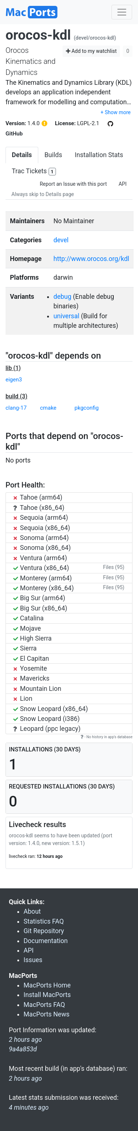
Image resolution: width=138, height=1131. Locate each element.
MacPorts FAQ (44, 1004)
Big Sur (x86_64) (40, 608)
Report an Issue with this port (73, 184)
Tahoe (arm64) (37, 497)
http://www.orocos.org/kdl (91, 258)
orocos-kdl (38, 35)
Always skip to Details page (42, 194)
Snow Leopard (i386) (46, 718)
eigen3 (14, 379)
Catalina (28, 618)
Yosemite (30, 668)
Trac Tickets (34, 171)
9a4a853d (23, 1049)
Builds (53, 155)
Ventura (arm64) (40, 558)
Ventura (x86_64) (41, 568)
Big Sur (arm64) (39, 598)
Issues (33, 960)
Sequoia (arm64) (40, 517)
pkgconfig (87, 408)
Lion (22, 698)
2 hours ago (25, 1078)
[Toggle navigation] (122, 12)
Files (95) (113, 567)
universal (66, 316)
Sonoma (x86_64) (42, 547)
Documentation (46, 941)
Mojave (27, 628)
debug (62, 296)
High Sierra (32, 638)
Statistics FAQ (44, 921)
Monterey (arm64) (42, 578)
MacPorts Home (47, 985)
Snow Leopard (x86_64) (50, 709)
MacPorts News (47, 1014)
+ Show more (115, 112)
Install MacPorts (47, 994)
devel (60, 240)
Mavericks (31, 678)
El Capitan (31, 658)
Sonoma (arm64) (41, 537)
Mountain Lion (37, 688)
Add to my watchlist (91, 51)
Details (22, 155)
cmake (48, 408)
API (122, 184)
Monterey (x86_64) (43, 588)
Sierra (25, 648)
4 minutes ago (29, 1107)
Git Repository (44, 931)
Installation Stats (99, 155)
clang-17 (16, 408)
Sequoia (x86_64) (41, 528)
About (32, 911)
